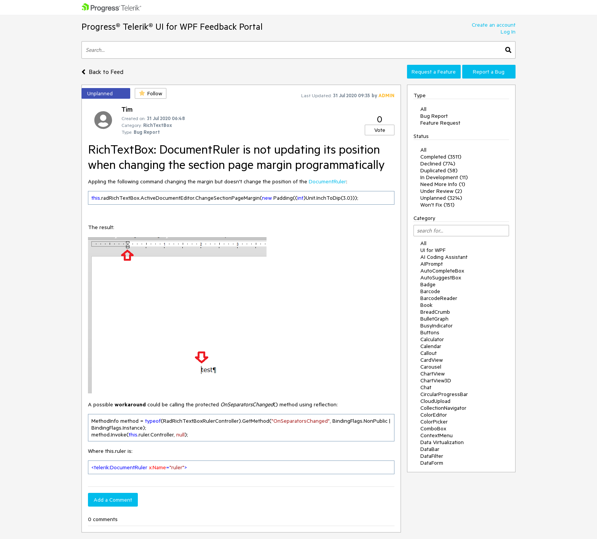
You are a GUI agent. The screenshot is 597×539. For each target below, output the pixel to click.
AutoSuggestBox (440, 277)
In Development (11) (444, 177)
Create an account (494, 24)
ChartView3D (435, 380)
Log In (508, 31)
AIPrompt (431, 263)
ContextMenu (436, 435)
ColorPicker (434, 421)
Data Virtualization (442, 442)
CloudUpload (435, 401)
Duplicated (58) (439, 170)
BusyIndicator (436, 325)
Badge (428, 284)
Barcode (430, 291)
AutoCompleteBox (442, 270)
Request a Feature (434, 71)
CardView (431, 359)
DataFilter (431, 455)
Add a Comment (113, 499)
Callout (428, 353)
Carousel (430, 366)
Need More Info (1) (442, 184)
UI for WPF (432, 250)
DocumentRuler (327, 181)
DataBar (429, 449)
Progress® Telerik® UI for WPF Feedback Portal (172, 26)
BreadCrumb (435, 311)
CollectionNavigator (443, 407)
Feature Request (440, 122)
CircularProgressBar (444, 394)
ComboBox (433, 428)
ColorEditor (433, 414)
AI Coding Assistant (444, 256)
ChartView (432, 373)
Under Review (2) (441, 191)
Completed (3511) (440, 156)
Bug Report (434, 115)
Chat (425, 387)
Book (426, 305)
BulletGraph (434, 318)
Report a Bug (488, 71)
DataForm (431, 462)
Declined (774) (437, 163)
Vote (379, 130)
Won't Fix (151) (437, 204)
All (423, 109)
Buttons (429, 332)
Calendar (430, 346)
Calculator (432, 339)
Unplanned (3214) (441, 197)
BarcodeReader (438, 298)
